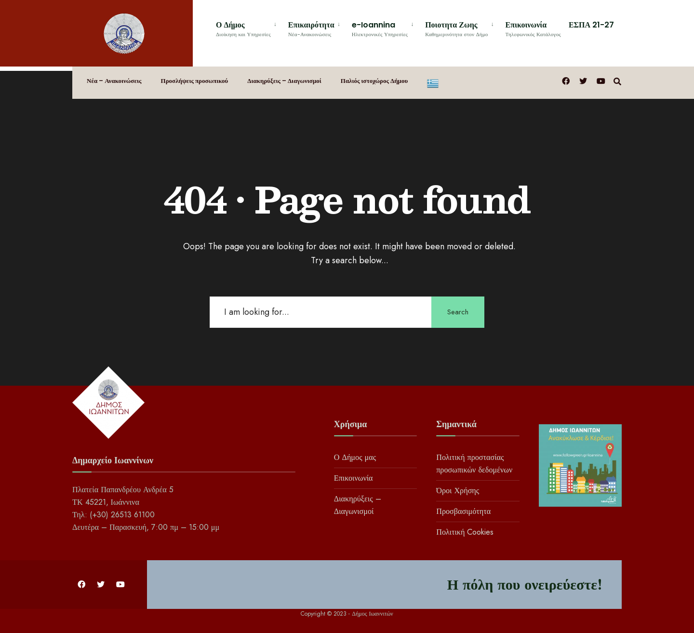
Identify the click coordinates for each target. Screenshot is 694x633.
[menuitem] (248, 27)
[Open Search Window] (617, 80)
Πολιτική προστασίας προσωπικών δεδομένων (474, 463)
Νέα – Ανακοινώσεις (114, 80)
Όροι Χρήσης (457, 490)
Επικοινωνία (533, 28)
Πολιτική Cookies (465, 532)
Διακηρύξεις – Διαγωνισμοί (284, 80)
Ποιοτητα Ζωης (456, 28)
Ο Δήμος (243, 28)
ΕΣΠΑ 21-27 (591, 24)
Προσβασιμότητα (463, 511)
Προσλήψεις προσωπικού (194, 80)
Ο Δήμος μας (355, 457)
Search (457, 312)
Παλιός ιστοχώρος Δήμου (374, 80)
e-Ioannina (380, 28)
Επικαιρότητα (311, 28)
